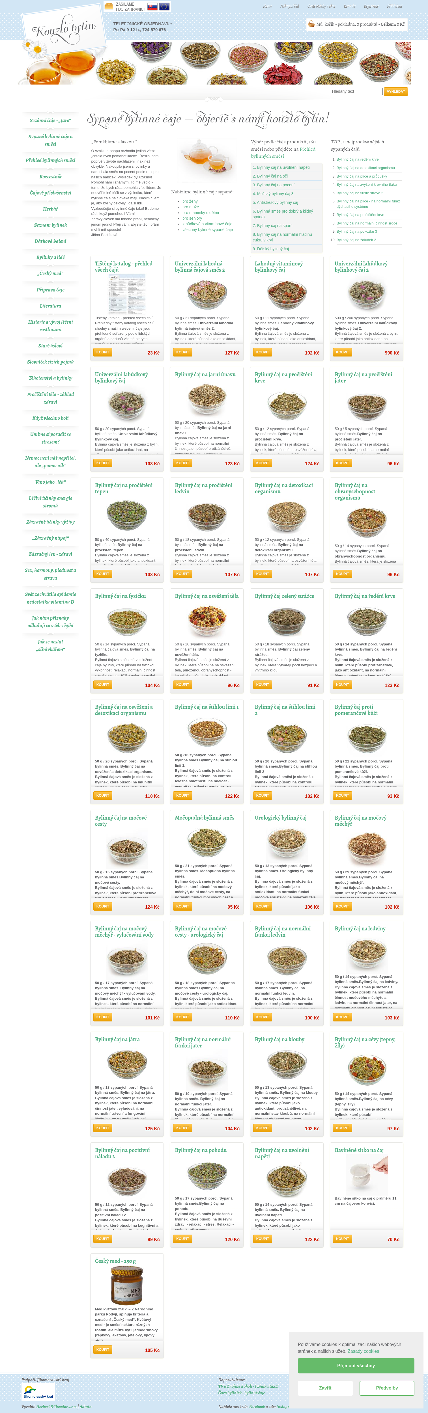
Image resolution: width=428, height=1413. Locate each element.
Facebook (257, 1407)
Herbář (50, 209)
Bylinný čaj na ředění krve (358, 159)
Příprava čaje (50, 289)
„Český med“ (51, 273)
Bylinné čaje (214, 63)
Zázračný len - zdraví (50, 554)
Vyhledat (396, 92)
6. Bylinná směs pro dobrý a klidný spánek (283, 214)
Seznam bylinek (50, 225)
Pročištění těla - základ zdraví (50, 398)
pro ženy (190, 201)
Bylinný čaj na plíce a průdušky (362, 176)
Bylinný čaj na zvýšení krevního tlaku (367, 184)
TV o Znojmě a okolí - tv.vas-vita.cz (248, 1386)
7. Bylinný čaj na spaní (272, 225)
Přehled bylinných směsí (51, 160)
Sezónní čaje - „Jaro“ (50, 120)
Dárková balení (50, 241)
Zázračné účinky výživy (50, 522)
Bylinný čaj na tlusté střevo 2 (360, 193)
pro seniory (192, 218)
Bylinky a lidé (50, 257)
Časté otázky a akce (321, 6)
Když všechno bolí (50, 418)
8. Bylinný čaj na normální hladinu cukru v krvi (282, 237)
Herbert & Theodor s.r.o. (56, 1407)
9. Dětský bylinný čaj (271, 249)
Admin (85, 1407)
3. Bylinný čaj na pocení (273, 185)
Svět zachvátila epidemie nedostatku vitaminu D (50, 598)
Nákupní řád (289, 6)
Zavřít (325, 1388)
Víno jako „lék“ (50, 482)
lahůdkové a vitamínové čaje (207, 224)
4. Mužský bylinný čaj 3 (273, 193)
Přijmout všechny (356, 1365)
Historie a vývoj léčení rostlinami (50, 325)
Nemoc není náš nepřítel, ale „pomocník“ (50, 461)
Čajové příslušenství (50, 192)
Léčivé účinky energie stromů (50, 501)
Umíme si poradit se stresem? (50, 438)
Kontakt (349, 6)
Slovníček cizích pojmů (50, 362)
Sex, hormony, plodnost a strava (50, 574)
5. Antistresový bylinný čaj (275, 202)
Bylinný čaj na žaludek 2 (356, 240)
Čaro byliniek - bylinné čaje (241, 1393)
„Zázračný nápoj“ (50, 538)
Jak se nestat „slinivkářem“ (50, 645)
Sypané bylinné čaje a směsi (50, 140)
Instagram (285, 1407)
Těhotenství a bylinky (50, 378)
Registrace (371, 6)
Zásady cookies (363, 1351)
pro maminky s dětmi (200, 212)
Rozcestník (50, 176)
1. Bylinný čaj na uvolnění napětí (281, 167)
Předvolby (387, 1388)
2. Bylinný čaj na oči (270, 176)
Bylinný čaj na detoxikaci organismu (366, 168)
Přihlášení (394, 6)
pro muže (190, 207)
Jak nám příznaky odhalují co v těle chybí (51, 621)
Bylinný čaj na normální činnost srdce (367, 223)
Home (267, 6)
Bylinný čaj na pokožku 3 (357, 231)
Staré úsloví (50, 345)
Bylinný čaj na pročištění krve (360, 215)
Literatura (50, 306)
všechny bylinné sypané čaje (207, 229)
